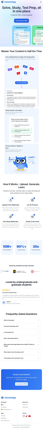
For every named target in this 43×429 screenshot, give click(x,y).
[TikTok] (27, 416)
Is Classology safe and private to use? (21, 358)
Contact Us (25, 404)
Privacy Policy (17, 427)
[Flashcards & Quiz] (21, 35)
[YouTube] (29, 416)
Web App (3, 415)
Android (3, 407)
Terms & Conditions (25, 427)
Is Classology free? (21, 332)
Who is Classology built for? (21, 338)
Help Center (25, 407)
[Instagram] (24, 416)
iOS (2, 404)
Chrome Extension (6, 409)
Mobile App (3, 418)
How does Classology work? (21, 326)
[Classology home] (8, 2)
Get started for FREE (21, 20)
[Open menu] (41, 2)
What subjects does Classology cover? (21, 352)
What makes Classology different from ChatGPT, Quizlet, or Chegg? (21, 345)
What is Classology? (21, 320)
